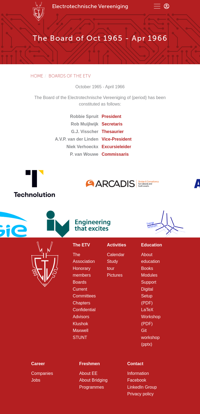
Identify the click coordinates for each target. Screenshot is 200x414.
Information (138, 373)
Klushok (80, 323)
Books (147, 268)
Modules (149, 275)
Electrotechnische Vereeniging (90, 6)
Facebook (136, 380)
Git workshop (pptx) (150, 337)
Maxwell (81, 330)
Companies (42, 373)
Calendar (115, 254)
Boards (80, 282)
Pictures (115, 275)
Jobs (35, 380)
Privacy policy (140, 394)
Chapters (81, 303)
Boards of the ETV (70, 76)
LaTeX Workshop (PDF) (151, 316)
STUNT (80, 337)
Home (36, 76)
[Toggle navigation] (157, 6)
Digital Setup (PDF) (147, 296)
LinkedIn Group (142, 387)
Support (148, 282)
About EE (88, 373)
